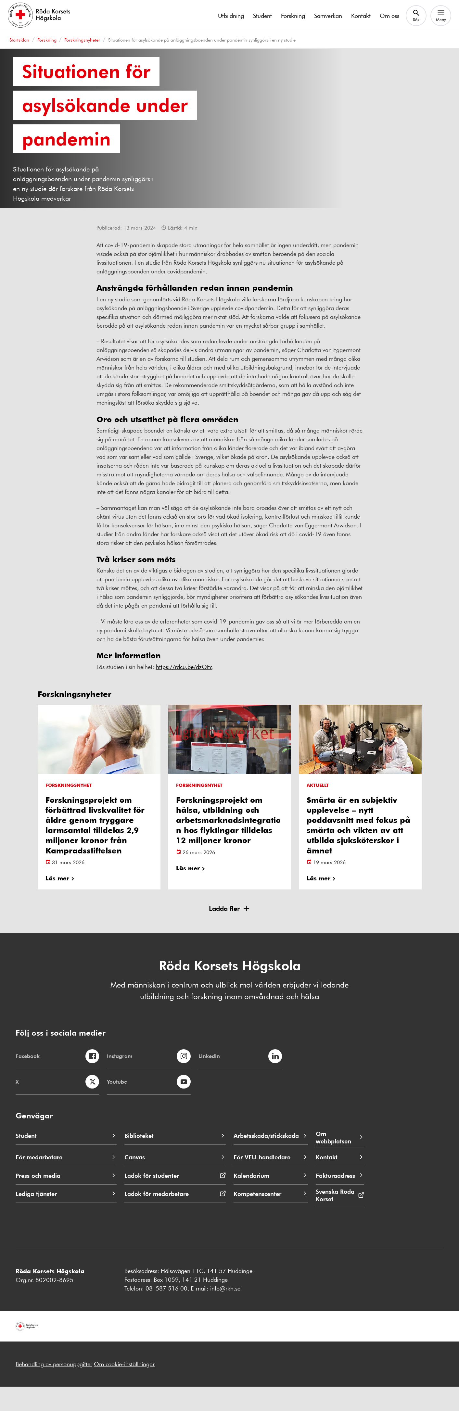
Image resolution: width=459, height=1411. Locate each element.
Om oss (389, 15)
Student (262, 15)
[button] (229, 933)
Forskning (293, 15)
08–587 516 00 (166, 1312)
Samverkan (328, 15)
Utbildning (231, 15)
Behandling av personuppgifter (54, 1388)
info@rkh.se (225, 1312)
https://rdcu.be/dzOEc (184, 691)
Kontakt (361, 15)
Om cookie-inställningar (124, 1388)
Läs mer (57, 902)
